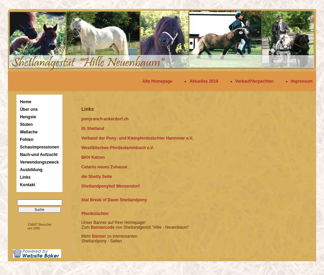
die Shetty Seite (96, 176)
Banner (99, 236)
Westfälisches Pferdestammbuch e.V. (117, 147)
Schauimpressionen (39, 147)
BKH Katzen (93, 157)
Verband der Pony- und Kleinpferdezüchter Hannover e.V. (137, 138)
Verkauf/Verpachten (254, 81)
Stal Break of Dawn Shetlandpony (114, 200)
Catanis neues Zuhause (104, 167)
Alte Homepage (157, 81)
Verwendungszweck (39, 162)
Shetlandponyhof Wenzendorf (110, 186)
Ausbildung (31, 169)
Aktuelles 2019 (203, 81)
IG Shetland (92, 128)
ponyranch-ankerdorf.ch (105, 119)
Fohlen (26, 139)
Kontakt (27, 184)
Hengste (28, 117)
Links (25, 177)
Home (25, 101)
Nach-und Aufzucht (39, 154)
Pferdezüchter (95, 213)
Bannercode (103, 227)
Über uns (29, 109)
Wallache (29, 132)
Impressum (302, 81)
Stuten (26, 124)
